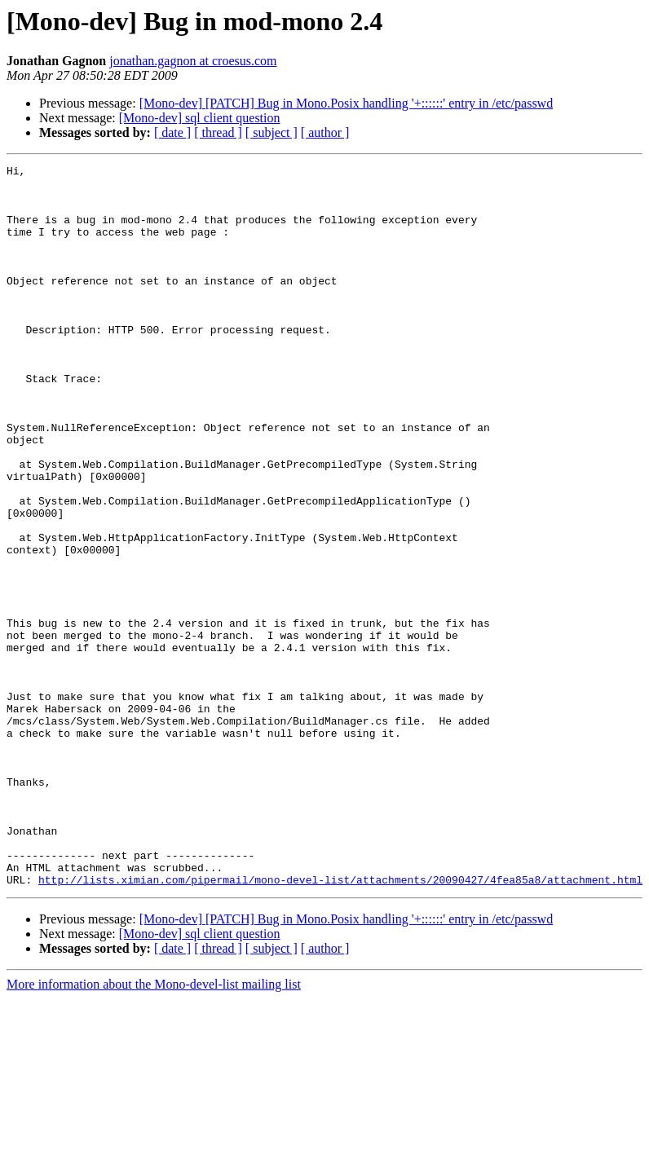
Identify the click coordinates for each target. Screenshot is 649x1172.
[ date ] (172, 132)
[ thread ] (218, 132)
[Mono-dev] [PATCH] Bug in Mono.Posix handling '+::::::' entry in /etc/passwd (346, 103)
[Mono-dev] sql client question (199, 118)
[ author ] (325, 132)
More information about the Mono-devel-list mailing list (154, 1128)
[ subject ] (271, 132)
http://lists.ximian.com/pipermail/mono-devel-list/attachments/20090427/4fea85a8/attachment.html (340, 1023)
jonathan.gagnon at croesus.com (192, 61)
